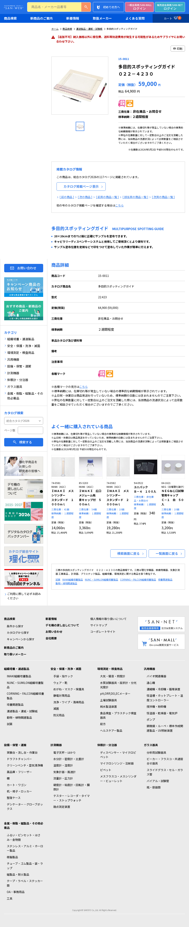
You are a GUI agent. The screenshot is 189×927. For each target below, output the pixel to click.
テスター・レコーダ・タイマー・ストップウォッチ (71, 798)
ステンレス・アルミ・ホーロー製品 (25, 848)
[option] (80, 87)
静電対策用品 (61, 695)
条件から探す (15, 626)
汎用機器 (149, 669)
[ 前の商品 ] (67, 197)
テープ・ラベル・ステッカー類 (25, 883)
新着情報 (72, 18)
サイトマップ (98, 625)
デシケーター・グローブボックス (25, 806)
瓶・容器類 (154, 787)
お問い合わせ (26, 267)
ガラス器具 (151, 745)
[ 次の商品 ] (85, 197)
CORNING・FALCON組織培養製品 (138, 579)
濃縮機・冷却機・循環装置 (163, 689)
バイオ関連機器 (156, 676)
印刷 (177, 49)
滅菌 (56, 708)
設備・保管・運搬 (15, 745)
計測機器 (56, 745)
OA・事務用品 (16, 892)
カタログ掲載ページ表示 (81, 186)
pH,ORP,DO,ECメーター (115, 693)
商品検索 (10, 18)
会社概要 (51, 638)
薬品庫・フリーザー (19, 772)
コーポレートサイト (102, 632)
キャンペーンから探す (21, 639)
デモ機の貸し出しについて (62, 625)
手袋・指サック (63, 676)
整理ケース (14, 798)
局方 (103, 724)
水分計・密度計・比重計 (68, 759)
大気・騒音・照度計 (112, 676)
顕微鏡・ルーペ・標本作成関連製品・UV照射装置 (165, 728)
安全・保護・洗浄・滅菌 (66, 669)
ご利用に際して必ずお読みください (24, 596)
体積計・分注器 (107, 745)
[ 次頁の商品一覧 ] (163, 197)
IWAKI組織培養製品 (72, 579)
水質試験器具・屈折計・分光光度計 (118, 685)
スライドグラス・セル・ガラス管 (165, 772)
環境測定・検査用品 (109, 669)
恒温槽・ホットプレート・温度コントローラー (165, 698)
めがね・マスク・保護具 (68, 689)
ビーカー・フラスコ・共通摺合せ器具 (165, 761)
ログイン (139, 7)
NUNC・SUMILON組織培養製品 (101, 579)
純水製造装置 (108, 706)
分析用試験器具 (156, 752)
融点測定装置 (61, 807)
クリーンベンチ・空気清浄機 (25, 765)
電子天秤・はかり (64, 752)
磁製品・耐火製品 (18, 874)
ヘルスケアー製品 (111, 730)
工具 (9, 898)
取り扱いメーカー (15, 654)
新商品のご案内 (41, 18)
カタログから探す (18, 633)
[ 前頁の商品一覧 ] (107, 197)
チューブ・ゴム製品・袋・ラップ (25, 865)
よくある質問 (135, 18)
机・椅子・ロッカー (19, 791)
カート (172, 17)
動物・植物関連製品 (66, 583)
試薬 (58, 579)
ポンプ (151, 719)
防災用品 (59, 715)
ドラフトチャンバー (19, 759)
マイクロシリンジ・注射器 (117, 763)
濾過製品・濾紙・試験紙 (89, 28)
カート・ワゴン (16, 785)
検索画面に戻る (128, 553)
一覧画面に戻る (167, 553)
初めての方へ (111, 7)
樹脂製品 (12, 857)
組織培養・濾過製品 (16, 669)
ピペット (105, 770)
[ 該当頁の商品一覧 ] (135, 197)
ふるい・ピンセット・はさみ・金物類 (23, 837)
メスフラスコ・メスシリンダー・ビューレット (118, 778)
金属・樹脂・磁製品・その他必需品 (23, 825)
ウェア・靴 (60, 683)
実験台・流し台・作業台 (22, 752)
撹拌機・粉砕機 (156, 706)
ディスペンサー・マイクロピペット (118, 754)
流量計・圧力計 (63, 778)
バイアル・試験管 (158, 781)
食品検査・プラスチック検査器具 (118, 715)
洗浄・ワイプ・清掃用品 (68, 702)
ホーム (55, 28)
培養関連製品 (165, 579)
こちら (119, 205)
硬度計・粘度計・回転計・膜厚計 (71, 787)
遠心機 (151, 683)
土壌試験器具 (108, 700)
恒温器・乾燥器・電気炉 (162, 713)
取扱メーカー (102, 18)
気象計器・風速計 (64, 772)
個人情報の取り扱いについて (108, 619)
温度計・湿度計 (63, 765)
